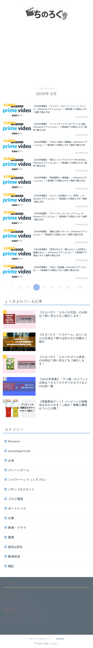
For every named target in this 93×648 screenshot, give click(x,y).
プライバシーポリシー (39, 639)
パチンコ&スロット (21, 489)
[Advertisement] (46, 53)
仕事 (11, 518)
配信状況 (14, 556)
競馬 (11, 537)
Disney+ (14, 441)
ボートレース (17, 508)
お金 (11, 460)
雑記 (11, 566)
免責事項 (60, 639)
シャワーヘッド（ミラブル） (27, 479)
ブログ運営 (15, 499)
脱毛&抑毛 (15, 547)
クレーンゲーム (18, 470)
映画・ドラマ (17, 527)
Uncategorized (19, 451)
